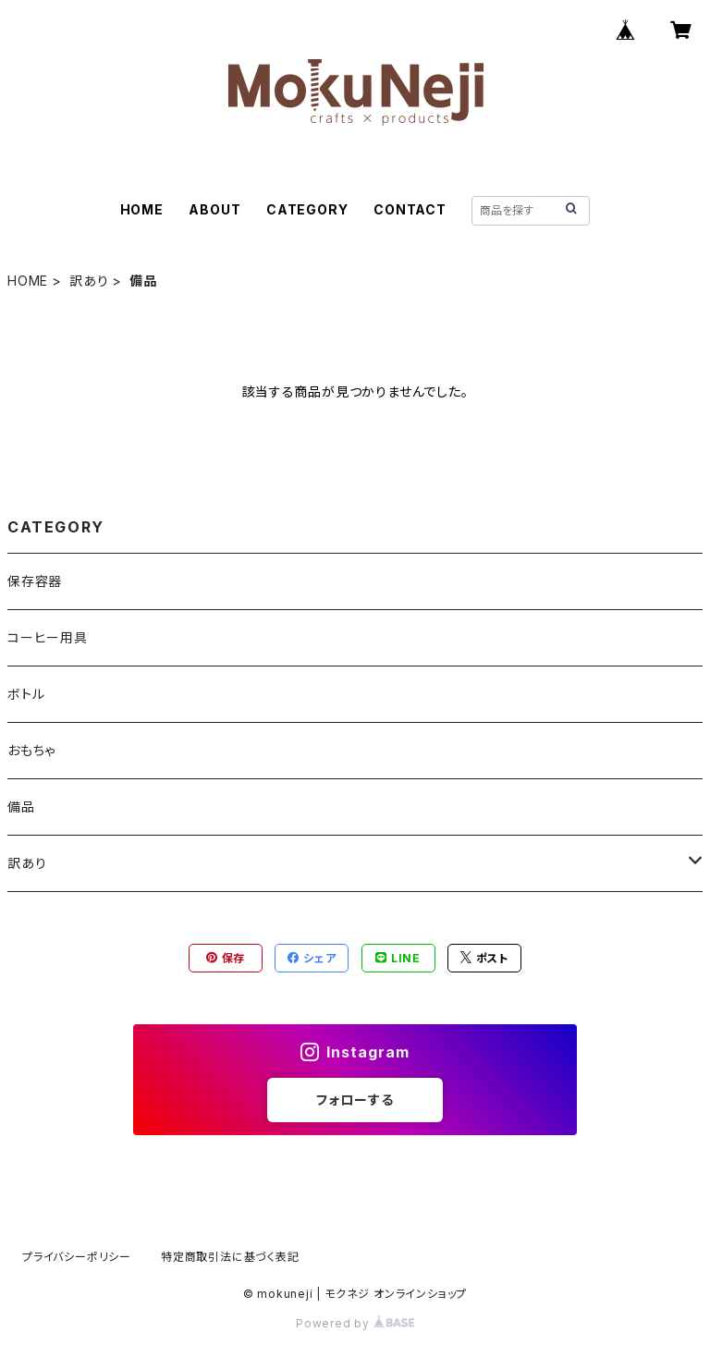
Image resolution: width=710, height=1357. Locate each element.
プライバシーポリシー (76, 1257)
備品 (21, 806)
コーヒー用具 (47, 637)
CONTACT (410, 209)
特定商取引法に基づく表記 (230, 1257)
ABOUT (214, 209)
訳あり (88, 280)
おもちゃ (31, 750)
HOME (142, 209)
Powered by (355, 1323)
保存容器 (34, 581)
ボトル (25, 694)
